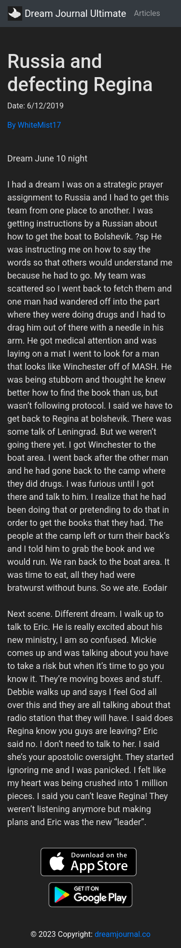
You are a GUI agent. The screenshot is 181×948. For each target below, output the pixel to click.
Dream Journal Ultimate (67, 13)
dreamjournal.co (123, 934)
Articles (147, 13)
